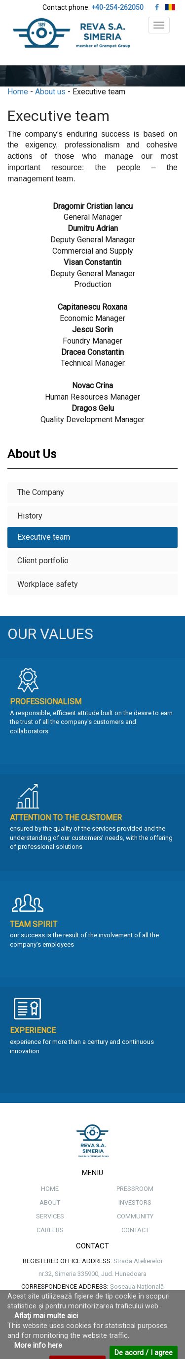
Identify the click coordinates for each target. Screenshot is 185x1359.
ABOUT (49, 1202)
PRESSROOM (134, 1188)
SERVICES (50, 1216)
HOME (50, 1188)
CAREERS (50, 1230)
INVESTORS (134, 1202)
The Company (40, 492)
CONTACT (135, 1230)
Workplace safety (47, 584)
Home (17, 91)
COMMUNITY (135, 1216)
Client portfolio (43, 560)
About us (50, 91)
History (29, 515)
